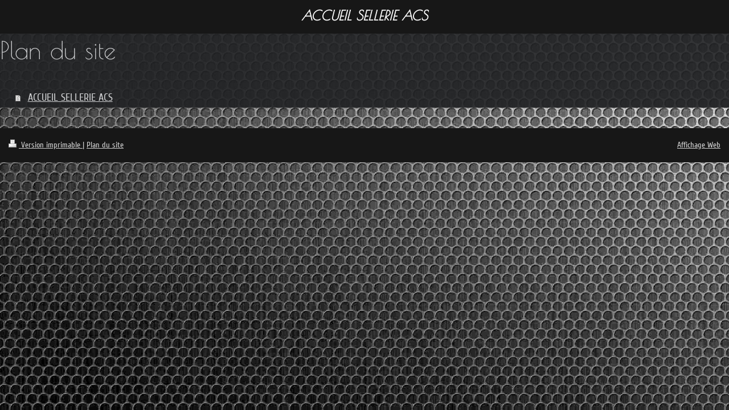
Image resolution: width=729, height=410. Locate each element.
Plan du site (105, 145)
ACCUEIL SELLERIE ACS (70, 97)
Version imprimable (46, 145)
